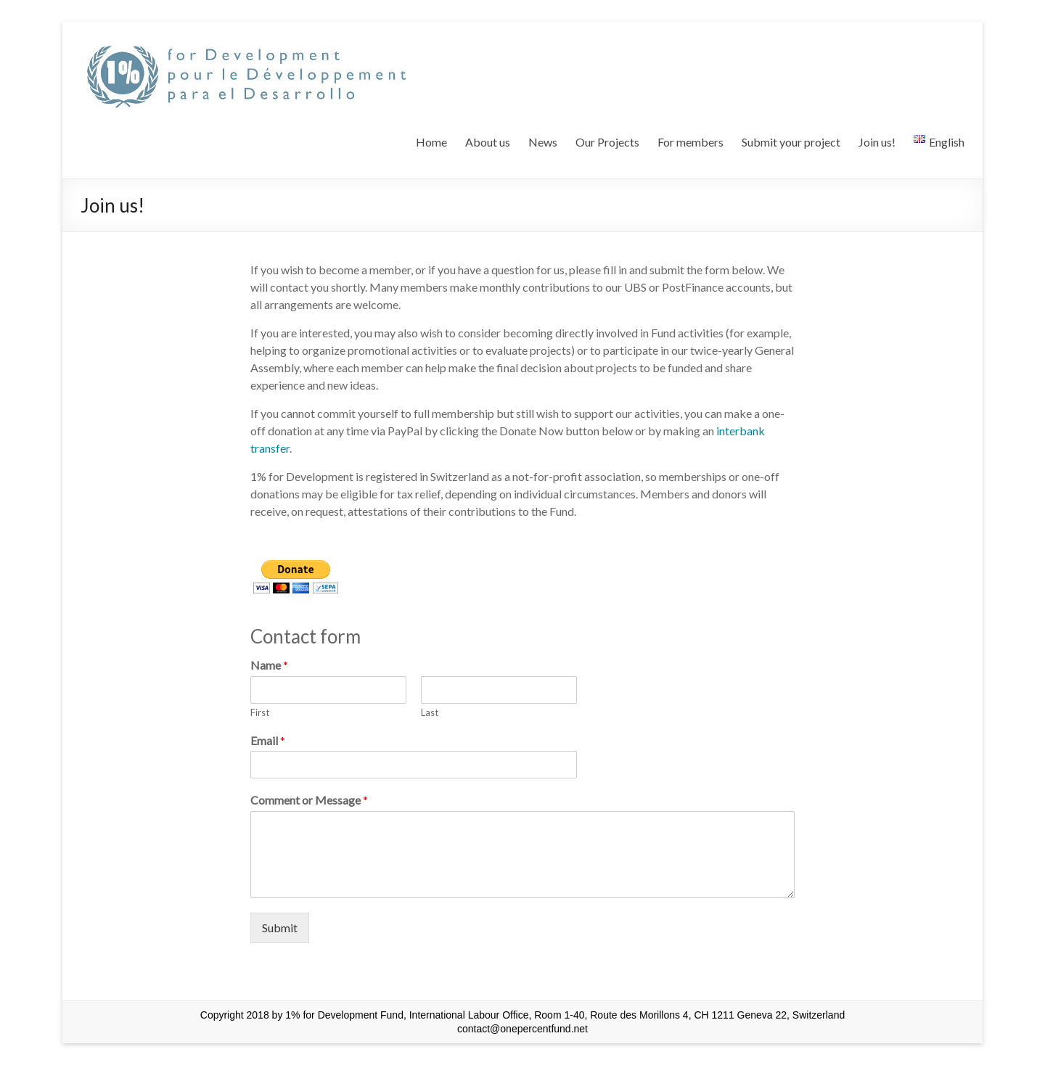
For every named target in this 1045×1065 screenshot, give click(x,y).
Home (431, 142)
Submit (280, 927)
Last (429, 712)
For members (690, 142)
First (259, 712)
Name (269, 665)
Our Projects (607, 142)
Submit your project (791, 142)
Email (267, 740)
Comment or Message (309, 800)
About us (487, 142)
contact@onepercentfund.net (522, 1029)
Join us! (877, 142)
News (542, 142)
